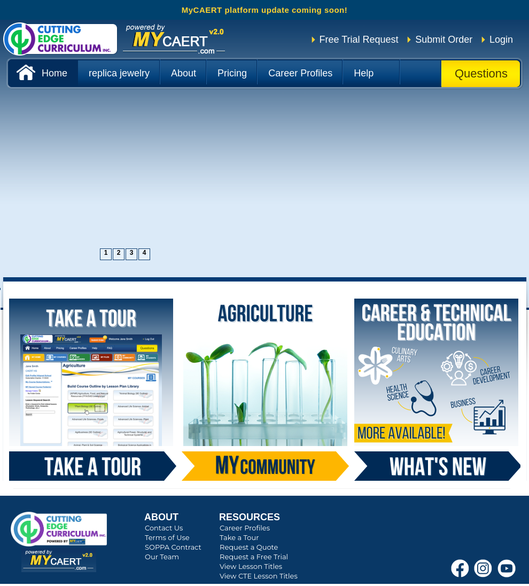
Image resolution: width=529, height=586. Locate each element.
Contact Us (164, 528)
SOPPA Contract (173, 547)
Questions (481, 73)
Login (501, 39)
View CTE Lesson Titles (259, 576)
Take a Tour (239, 537)
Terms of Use (167, 537)
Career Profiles (245, 528)
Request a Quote (249, 547)
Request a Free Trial (254, 556)
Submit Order (443, 39)
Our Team (162, 556)
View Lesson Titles (251, 566)
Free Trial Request (359, 39)
